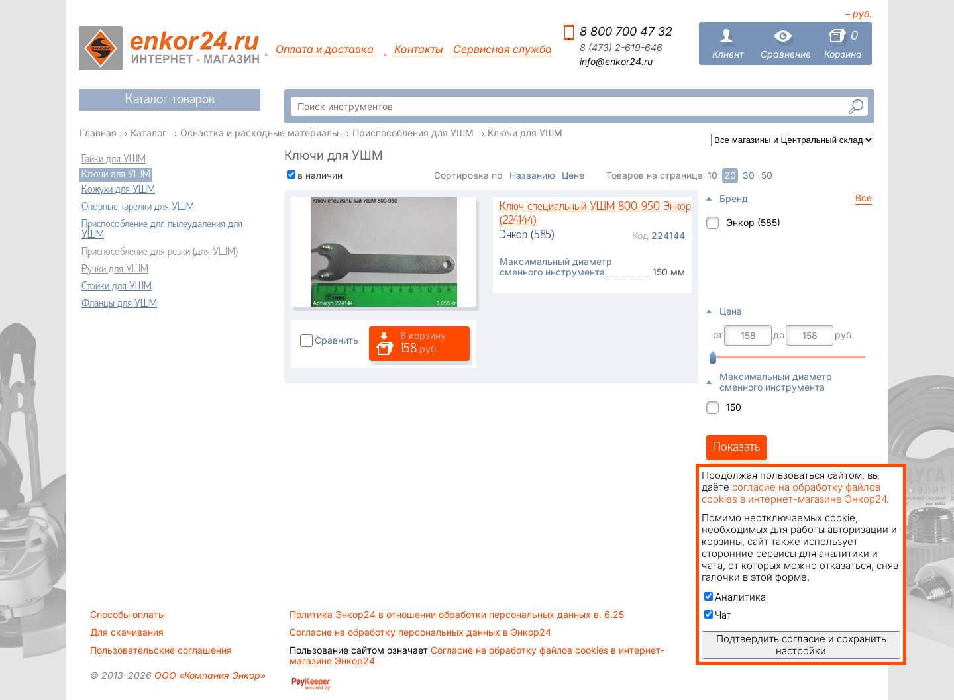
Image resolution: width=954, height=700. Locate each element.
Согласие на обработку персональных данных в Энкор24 (420, 632)
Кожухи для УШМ (118, 190)
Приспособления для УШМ (413, 132)
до (778, 335)
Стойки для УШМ (116, 286)
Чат (717, 615)
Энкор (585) (753, 222)
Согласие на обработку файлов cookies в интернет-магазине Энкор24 (477, 655)
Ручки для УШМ (114, 269)
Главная (98, 132)
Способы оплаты (127, 614)
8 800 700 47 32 (626, 31)
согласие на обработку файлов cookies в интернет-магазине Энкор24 (794, 493)
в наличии (320, 175)
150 (733, 407)
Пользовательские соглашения (161, 650)
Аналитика (735, 597)
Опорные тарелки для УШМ (137, 207)
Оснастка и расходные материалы (259, 132)
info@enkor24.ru (616, 61)
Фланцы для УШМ (119, 304)
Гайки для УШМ (113, 159)
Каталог (148, 132)
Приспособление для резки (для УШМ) (159, 252)
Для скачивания (127, 632)
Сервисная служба (502, 49)
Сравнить (336, 340)
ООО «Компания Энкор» (209, 675)
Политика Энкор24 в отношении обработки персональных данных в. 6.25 (457, 614)
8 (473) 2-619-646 (621, 47)
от (718, 335)
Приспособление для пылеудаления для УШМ (161, 229)
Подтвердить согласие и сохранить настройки (801, 644)
